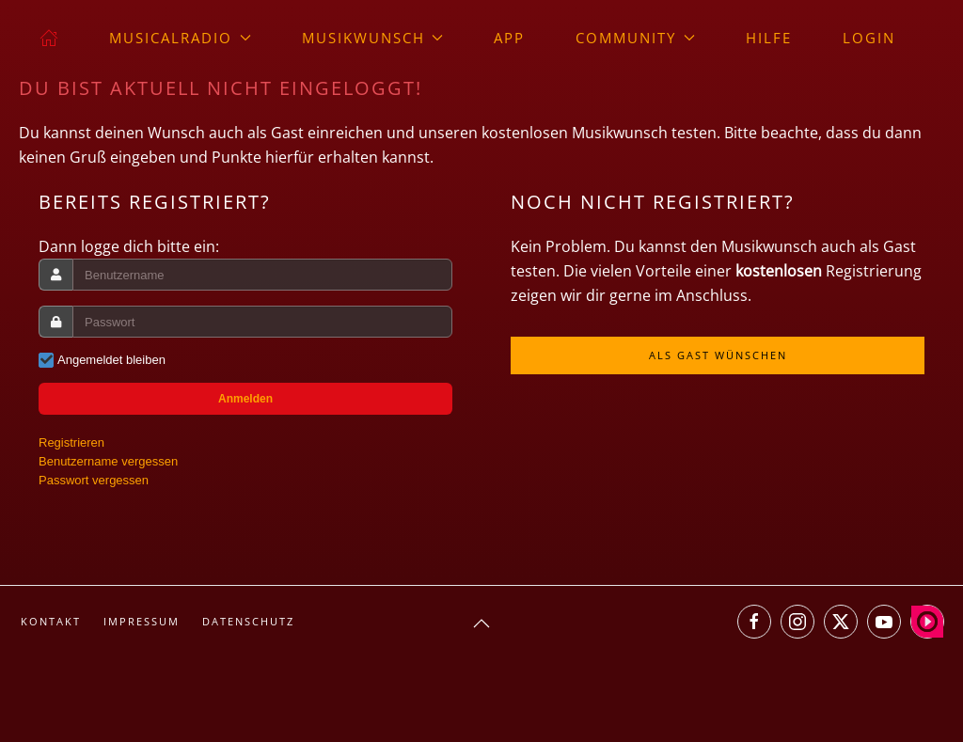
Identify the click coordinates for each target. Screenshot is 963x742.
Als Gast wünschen (718, 355)
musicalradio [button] (180, 37)
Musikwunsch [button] (373, 37)
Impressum (141, 621)
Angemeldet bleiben (111, 360)
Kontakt (51, 621)
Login (869, 37)
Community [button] (635, 37)
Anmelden (245, 398)
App (509, 37)
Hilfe (769, 37)
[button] (481, 623)
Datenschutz (248, 621)
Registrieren (71, 442)
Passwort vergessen (94, 480)
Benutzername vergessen (108, 461)
